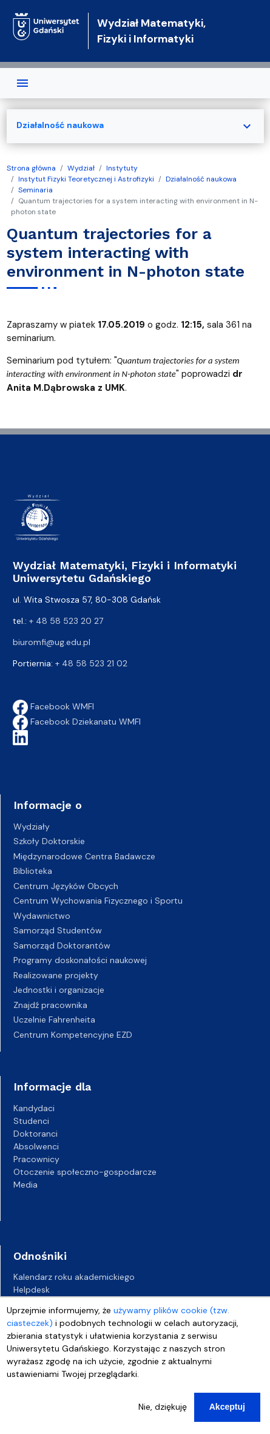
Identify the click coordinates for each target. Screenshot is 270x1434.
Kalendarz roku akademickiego (74, 1276)
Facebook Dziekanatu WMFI (77, 721)
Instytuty (122, 168)
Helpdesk (31, 1289)
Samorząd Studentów (57, 930)
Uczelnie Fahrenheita (54, 1019)
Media (25, 1184)
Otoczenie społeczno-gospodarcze (85, 1171)
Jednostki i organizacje (58, 989)
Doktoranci (35, 1133)
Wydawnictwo (41, 915)
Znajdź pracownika (50, 1004)
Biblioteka (32, 870)
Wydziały (31, 826)
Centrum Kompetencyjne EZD (72, 1034)
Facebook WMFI (53, 706)
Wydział (81, 168)
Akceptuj (227, 1407)
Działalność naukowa (201, 179)
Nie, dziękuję (162, 1406)
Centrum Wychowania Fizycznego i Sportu (98, 900)
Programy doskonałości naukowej (80, 960)
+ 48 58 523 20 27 (66, 620)
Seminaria (35, 190)
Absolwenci (36, 1146)
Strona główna (31, 168)
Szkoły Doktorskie (49, 841)
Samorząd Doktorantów (61, 945)
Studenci (31, 1120)
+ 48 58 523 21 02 (91, 663)
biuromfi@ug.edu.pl (51, 642)
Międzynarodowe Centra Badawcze (84, 856)
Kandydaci (34, 1108)
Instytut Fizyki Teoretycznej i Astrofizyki (86, 179)
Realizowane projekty (55, 975)
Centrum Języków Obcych (65, 886)
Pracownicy (36, 1159)
